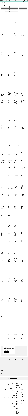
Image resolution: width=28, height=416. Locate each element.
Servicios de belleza (16, 0)
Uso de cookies (7, 378)
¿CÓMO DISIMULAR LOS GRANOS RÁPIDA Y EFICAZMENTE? (18, 409)
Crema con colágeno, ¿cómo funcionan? (22, 392)
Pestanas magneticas (22, 399)
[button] (14, 370)
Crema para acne (9, 397)
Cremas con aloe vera (18, 385)
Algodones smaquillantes (9, 391)
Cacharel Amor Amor (5, 398)
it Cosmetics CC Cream (13, 382)
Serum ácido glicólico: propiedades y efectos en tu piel (22, 390)
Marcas (17, 3)
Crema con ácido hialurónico (18, 383)
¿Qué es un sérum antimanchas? (18, 398)
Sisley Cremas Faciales (5, 394)
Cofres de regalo (22, 383)
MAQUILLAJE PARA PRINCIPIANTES (22, 403)
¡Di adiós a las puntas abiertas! (22, 388)
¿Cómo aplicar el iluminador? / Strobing (17, 411)
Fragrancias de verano (22, 382)
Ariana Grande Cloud (13, 407)
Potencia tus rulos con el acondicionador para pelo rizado (18, 392)
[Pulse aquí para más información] (23, 1)
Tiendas (22, 0)
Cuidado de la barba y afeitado (22, 384)
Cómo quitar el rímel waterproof (18, 384)
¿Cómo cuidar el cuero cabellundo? (18, 404)
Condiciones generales (3, 378)
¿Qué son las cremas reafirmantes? (17, 413)
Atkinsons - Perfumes (5, 386)
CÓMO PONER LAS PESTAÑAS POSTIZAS (18, 401)
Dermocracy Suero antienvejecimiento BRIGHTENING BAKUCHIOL (14, 394)
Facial (26, 3)
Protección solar (9, 387)
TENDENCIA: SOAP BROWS (18, 406)
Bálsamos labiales (9, 385)
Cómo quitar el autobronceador (22, 394)
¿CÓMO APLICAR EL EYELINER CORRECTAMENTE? (18, 389)
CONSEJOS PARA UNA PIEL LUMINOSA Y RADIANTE (22, 396)
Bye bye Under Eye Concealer (14, 385)
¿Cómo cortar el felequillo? (22, 398)
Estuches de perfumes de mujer (10, 386)
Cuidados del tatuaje (22, 387)
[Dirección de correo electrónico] (9, 350)
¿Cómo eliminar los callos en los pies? (18, 387)
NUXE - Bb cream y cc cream (6, 389)
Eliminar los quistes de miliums (22, 400)
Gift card (27, 0)
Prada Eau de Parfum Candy (13, 387)
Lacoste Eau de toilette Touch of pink (13, 396)
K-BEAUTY (6, 3)
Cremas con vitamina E (17, 414)
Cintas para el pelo (10, 398)
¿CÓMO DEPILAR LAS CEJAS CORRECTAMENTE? (18, 395)
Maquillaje (23, 3)
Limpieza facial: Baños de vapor (17, 393)
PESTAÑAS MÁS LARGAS (17, 397)
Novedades (14, 3)
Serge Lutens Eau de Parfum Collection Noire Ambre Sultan (14, 391)
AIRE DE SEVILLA (5, 393)
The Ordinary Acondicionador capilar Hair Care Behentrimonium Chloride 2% (13, 405)
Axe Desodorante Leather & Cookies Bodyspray (14, 403)
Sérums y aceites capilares (9, 396)
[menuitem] (2, 3)
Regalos (24, 0)
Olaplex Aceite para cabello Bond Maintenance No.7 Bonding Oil (14, 401)
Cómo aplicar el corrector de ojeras (18, 399)
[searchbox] (5, 2)
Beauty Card (20, 0)
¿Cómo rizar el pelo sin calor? (18, 403)
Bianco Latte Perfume (13, 383)
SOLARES (11, 3)
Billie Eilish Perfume (14, 386)
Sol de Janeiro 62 (14, 397)
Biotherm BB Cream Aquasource (14, 398)
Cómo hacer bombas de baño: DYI (22, 405)
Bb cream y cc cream (9, 402)
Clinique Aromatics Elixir (6, 397)
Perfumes (20, 3)
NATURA (3, 11)
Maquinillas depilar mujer (10, 384)
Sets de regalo (2, 3)
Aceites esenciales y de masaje (10, 395)
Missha (4, 399)
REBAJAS (8, 3)
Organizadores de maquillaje (10, 388)
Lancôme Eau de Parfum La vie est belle (13, 389)
